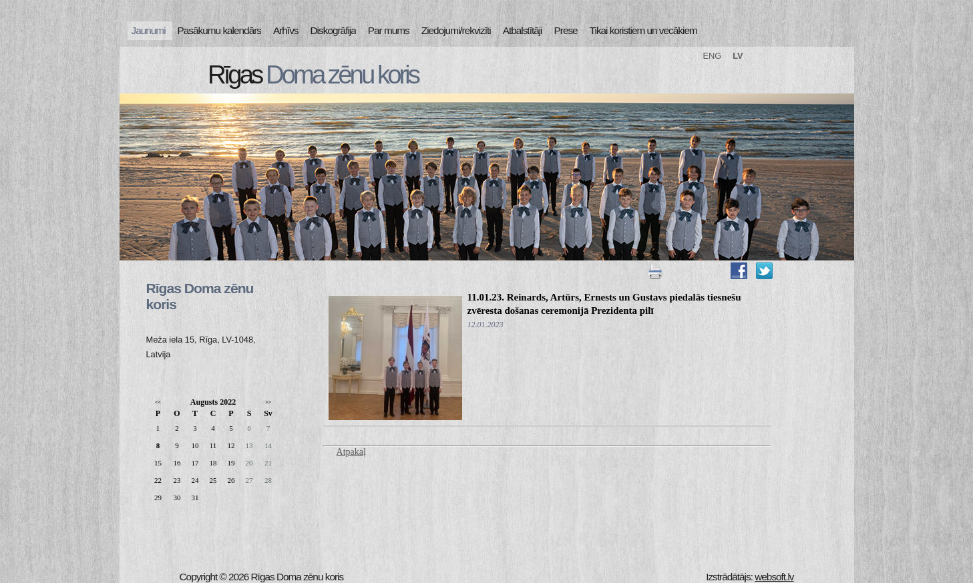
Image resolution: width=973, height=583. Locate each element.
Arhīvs (286, 30)
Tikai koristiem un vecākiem (643, 30)
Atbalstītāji (522, 30)
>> (268, 402)
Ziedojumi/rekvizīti (456, 30)
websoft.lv (774, 576)
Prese (566, 30)
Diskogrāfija (333, 30)
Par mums (388, 30)
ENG (712, 56)
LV (738, 56)
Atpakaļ (351, 452)
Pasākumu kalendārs (219, 30)
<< (158, 402)
